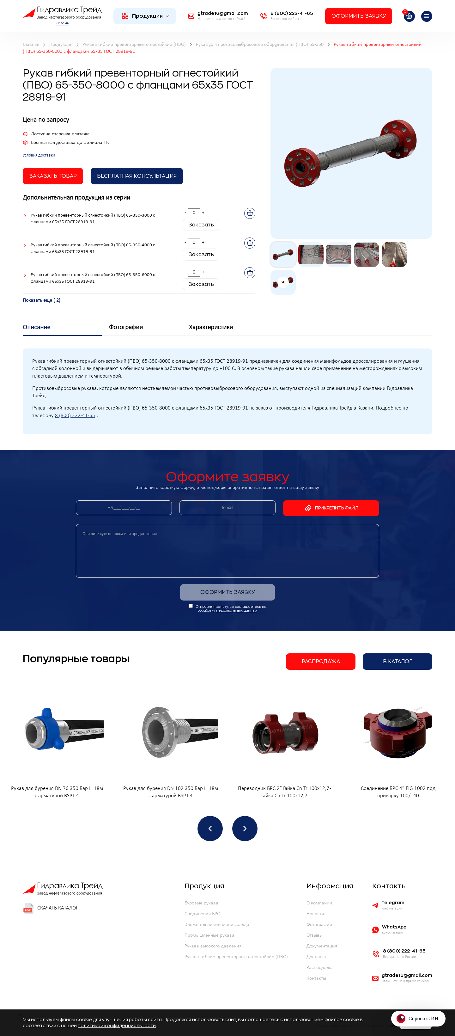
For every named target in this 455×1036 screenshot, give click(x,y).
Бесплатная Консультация (137, 176)
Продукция (145, 16)
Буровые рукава (201, 903)
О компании (319, 903)
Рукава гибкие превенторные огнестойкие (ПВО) (236, 956)
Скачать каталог (50, 908)
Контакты (316, 978)
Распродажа (321, 661)
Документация (321, 946)
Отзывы (314, 935)
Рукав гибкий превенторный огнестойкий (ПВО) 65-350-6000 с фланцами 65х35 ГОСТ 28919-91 (93, 278)
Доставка (316, 956)
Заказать (201, 224)
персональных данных (236, 610)
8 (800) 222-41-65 (75, 415)
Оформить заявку (358, 16)
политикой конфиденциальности (117, 1025)
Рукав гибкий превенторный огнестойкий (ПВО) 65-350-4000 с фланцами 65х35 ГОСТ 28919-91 (93, 248)
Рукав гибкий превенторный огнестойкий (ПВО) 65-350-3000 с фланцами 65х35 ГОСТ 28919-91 (93, 219)
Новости (315, 913)
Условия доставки (39, 155)
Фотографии (319, 924)
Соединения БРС (202, 913)
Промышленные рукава (209, 935)
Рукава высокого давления (213, 946)
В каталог (397, 661)
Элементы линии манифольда (217, 924)
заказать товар (53, 176)
